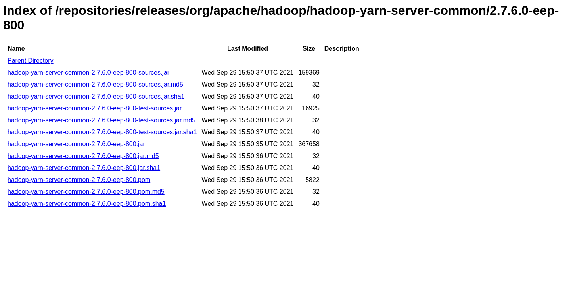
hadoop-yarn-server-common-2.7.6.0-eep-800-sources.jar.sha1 (96, 96)
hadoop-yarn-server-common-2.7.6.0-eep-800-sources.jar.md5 (95, 84)
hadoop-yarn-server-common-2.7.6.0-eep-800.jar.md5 (83, 156)
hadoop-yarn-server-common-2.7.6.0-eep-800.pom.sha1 (87, 203)
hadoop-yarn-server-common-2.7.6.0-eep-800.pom (79, 179)
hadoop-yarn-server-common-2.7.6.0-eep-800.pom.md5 (86, 191)
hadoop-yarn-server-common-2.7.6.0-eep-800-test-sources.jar (95, 108)
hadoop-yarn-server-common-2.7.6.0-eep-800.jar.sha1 (84, 167)
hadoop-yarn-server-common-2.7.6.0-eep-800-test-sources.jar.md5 (101, 120)
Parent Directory (31, 60)
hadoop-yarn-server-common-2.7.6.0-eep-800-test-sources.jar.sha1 (102, 132)
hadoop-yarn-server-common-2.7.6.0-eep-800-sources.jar (88, 72)
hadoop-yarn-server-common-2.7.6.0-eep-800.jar (76, 144)
